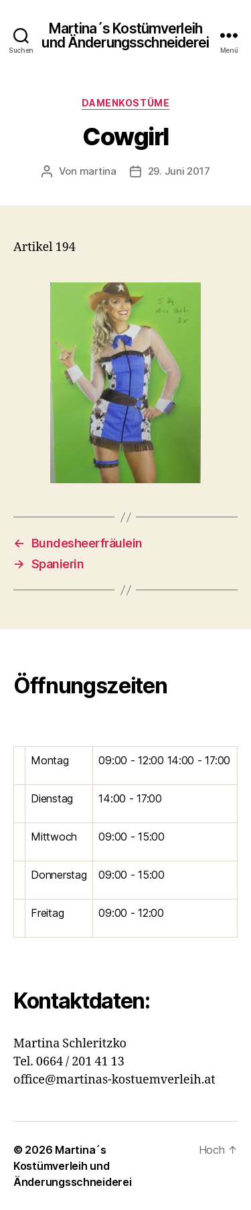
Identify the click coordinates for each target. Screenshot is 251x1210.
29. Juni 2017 (179, 171)
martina (98, 171)
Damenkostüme (125, 102)
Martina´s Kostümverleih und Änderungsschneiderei (125, 35)
